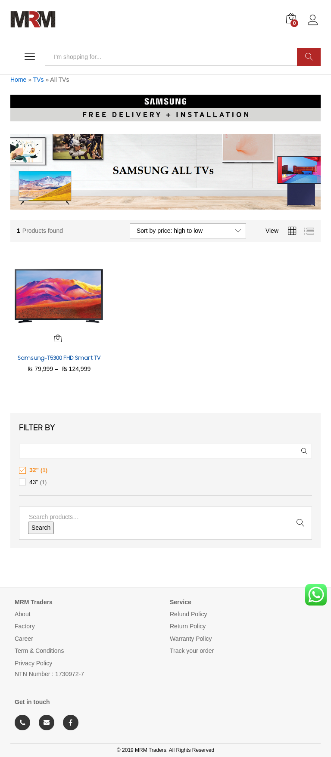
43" (33, 482)
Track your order (192, 650)
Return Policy (188, 626)
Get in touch (32, 701)
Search (309, 57)
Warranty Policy (191, 638)
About (23, 614)
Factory (25, 626)
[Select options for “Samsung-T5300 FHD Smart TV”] (57, 338)
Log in (314, 20)
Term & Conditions (39, 650)
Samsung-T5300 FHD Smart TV (59, 358)
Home (18, 79)
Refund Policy (188, 614)
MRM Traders (34, 602)
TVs (38, 79)
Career (24, 638)
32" (34, 470)
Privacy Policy (33, 663)
